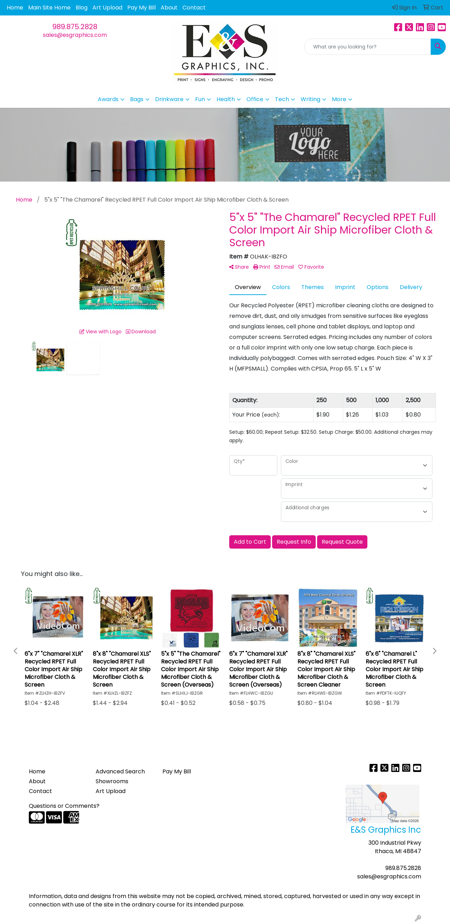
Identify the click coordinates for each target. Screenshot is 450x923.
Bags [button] (136, 99)
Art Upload (107, 8)
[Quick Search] (367, 47)
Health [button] (226, 99)
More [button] (339, 99)
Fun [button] (200, 99)
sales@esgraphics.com (75, 35)
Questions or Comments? (64, 806)
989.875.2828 (74, 27)
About (169, 8)
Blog (82, 8)
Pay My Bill (141, 8)
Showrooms (112, 781)
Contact (194, 8)
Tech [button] (282, 99)
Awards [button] (108, 99)
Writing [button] (310, 99)
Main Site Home (49, 8)
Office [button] (254, 99)
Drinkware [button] (169, 99)
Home (15, 8)
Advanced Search (120, 771)
